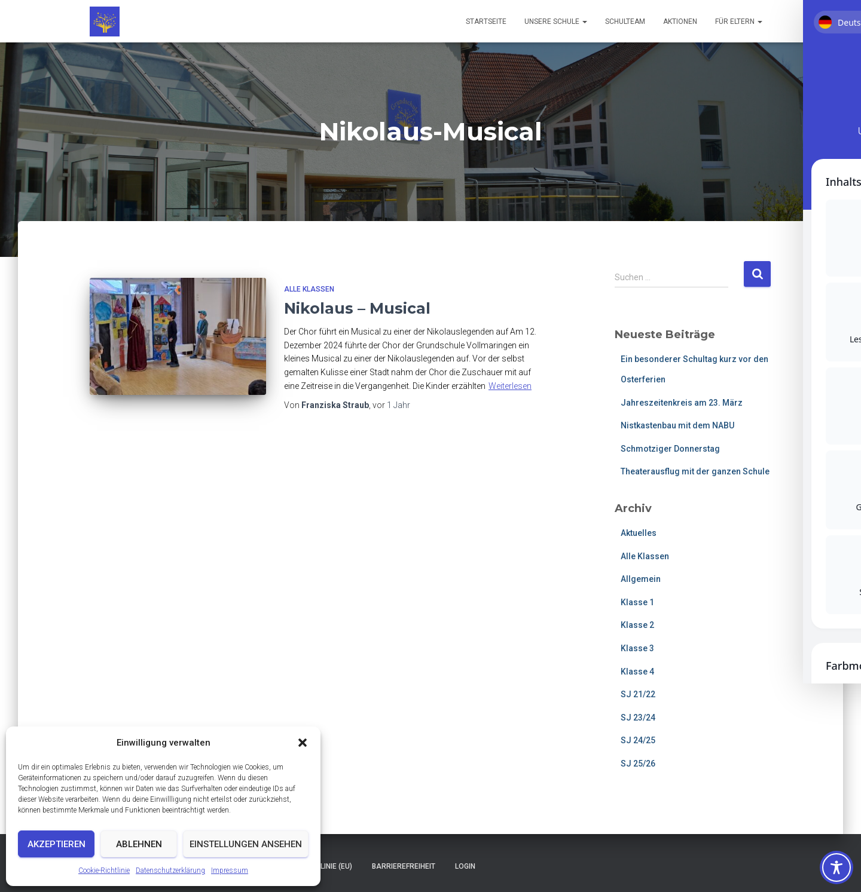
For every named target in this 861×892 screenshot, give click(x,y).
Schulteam (625, 21)
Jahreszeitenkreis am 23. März (682, 402)
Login (465, 866)
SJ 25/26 (638, 763)
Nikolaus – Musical (357, 308)
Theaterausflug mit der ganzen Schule (695, 471)
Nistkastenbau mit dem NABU (677, 425)
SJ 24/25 (638, 740)
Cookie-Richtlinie (104, 870)
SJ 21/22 (638, 694)
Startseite (486, 21)
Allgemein (641, 579)
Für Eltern (738, 21)
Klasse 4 (637, 671)
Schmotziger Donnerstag (670, 448)
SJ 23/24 (638, 717)
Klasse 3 (637, 648)
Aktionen (680, 21)
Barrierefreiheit (403, 866)
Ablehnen (139, 844)
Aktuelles (639, 533)
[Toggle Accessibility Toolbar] (836, 867)
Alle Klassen (309, 289)
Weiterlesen (510, 386)
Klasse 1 (637, 602)
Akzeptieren (57, 844)
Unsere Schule (555, 21)
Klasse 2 (637, 625)
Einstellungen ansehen (246, 844)
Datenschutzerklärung (170, 870)
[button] (303, 743)
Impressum (229, 870)
